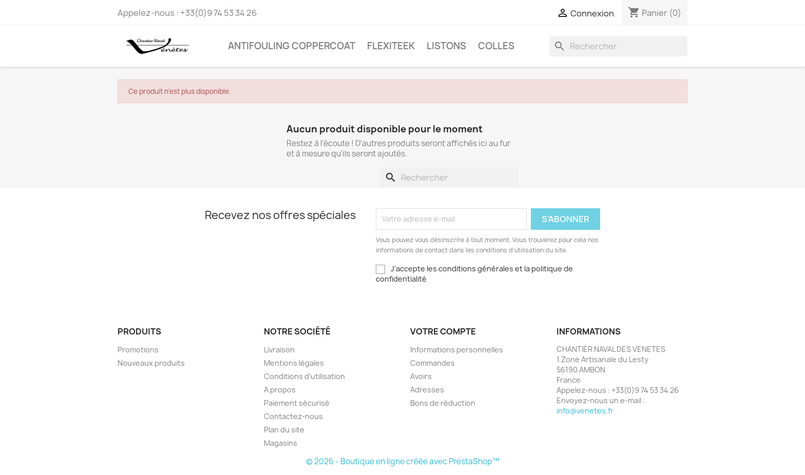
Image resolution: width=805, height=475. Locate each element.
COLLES (496, 45)
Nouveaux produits (151, 363)
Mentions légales (294, 363)
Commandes (432, 363)
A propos (280, 389)
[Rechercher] (618, 46)
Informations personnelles (456, 349)
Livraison (279, 349)
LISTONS (446, 45)
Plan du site (284, 429)
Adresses (427, 389)
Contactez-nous (293, 416)
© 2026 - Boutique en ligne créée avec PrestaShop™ (403, 461)
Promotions (138, 349)
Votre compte (443, 331)
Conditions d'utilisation (304, 376)
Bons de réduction (442, 403)
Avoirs (421, 376)
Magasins (280, 443)
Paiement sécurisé (297, 403)
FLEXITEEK (391, 45)
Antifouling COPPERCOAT (291, 45)
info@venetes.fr (585, 410)
